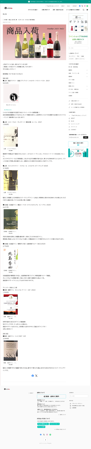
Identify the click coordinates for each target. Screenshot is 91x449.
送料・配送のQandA (58, 9)
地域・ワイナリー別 (74, 73)
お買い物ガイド (46, 9)
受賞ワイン (71, 83)
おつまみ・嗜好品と (74, 89)
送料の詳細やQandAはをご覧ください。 (47, 406)
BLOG (68, 6)
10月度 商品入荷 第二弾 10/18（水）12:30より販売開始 (19, 19)
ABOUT (62, 6)
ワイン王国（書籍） (74, 92)
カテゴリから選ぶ (33, 10)
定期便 (70, 95)
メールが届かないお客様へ (73, 9)
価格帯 (70, 76)
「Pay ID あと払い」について (52, 6)
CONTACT (75, 6)
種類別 (70, 70)
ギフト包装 (71, 79)
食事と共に (71, 86)
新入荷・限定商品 (73, 67)
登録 (86, 137)
